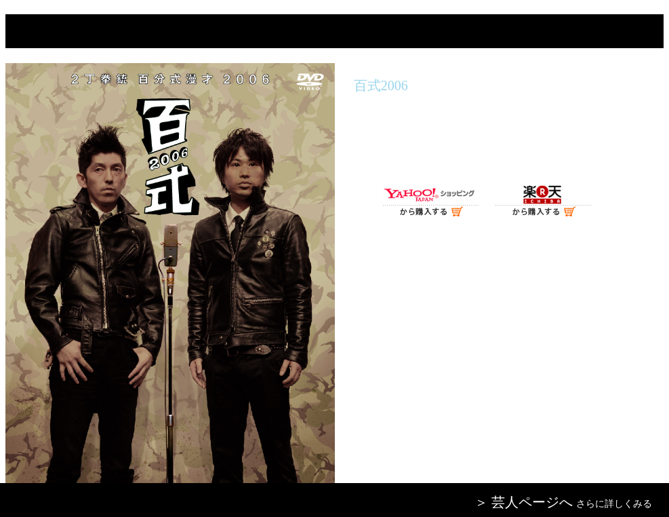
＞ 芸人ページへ (523, 502)
